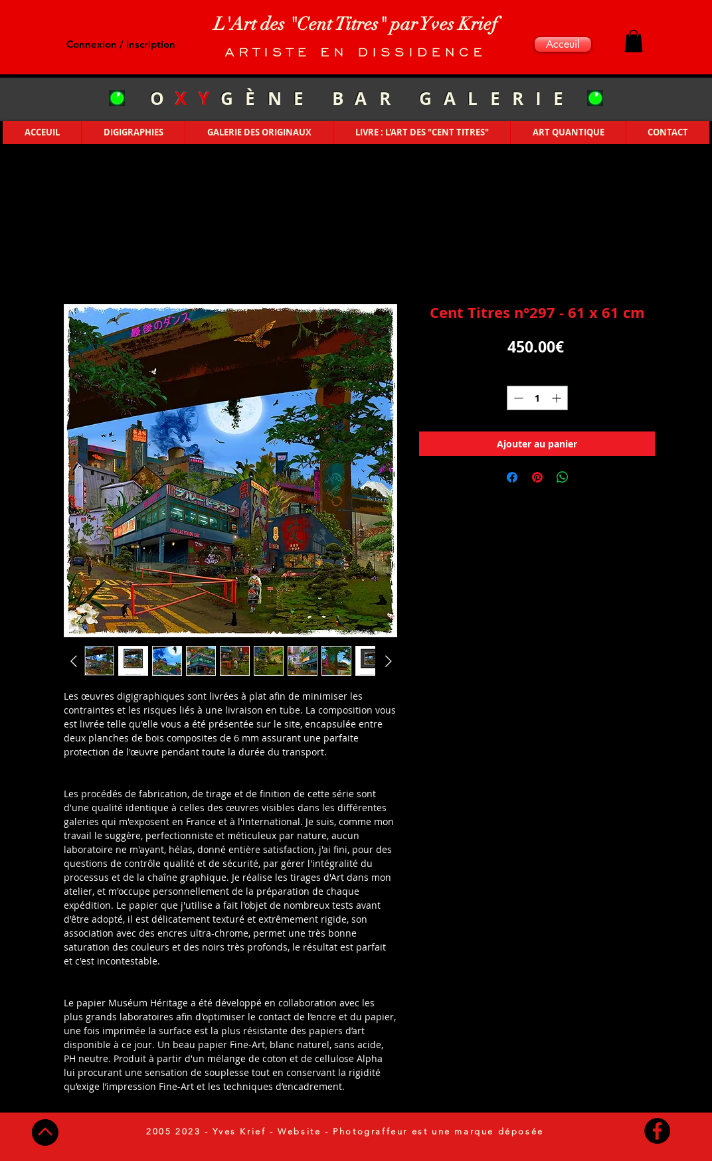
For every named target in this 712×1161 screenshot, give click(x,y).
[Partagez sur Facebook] (512, 477)
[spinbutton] (537, 398)
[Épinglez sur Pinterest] (537, 477)
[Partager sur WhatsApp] (563, 477)
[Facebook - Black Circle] (657, 1131)
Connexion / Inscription (120, 44)
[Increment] (557, 398)
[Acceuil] (563, 44)
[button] (633, 41)
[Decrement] (517, 398)
